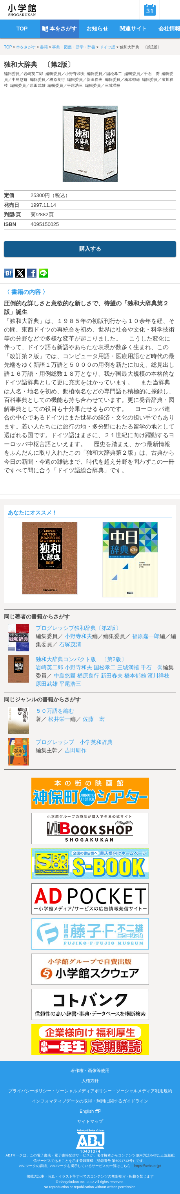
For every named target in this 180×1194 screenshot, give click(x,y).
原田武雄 (37, 85)
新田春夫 (94, 79)
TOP (8, 47)
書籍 (44, 47)
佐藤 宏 (94, 719)
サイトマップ (90, 1121)
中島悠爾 (19, 79)
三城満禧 (112, 85)
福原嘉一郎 (146, 636)
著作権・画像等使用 (90, 1070)
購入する (90, 249)
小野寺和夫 (75, 74)
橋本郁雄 (132, 79)
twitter (20, 273)
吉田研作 (76, 750)
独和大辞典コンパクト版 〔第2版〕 (81, 659)
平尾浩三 (75, 85)
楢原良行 (57, 79)
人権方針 (90, 1080)
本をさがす (26, 47)
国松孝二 (114, 74)
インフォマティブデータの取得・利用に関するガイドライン (90, 1101)
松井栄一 (59, 719)
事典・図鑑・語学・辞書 (73, 47)
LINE (43, 273)
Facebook (31, 273)
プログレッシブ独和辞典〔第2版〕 (78, 628)
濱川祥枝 (158, 675)
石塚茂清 (70, 644)
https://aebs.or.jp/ (147, 1166)
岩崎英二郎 (33, 74)
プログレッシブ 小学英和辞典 (74, 742)
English (90, 1111)
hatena (8, 273)
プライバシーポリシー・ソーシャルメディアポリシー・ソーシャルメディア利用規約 (90, 1090)
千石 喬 (152, 74)
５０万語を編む (55, 711)
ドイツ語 (107, 47)
